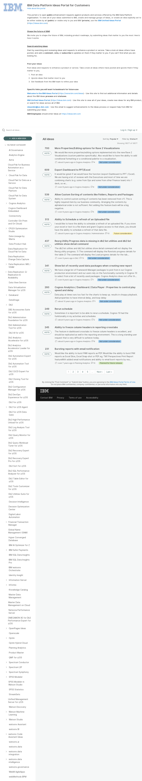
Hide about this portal (36, 8)
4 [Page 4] (82, 372)
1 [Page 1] (68, 372)
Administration (98, 233)
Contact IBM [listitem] (46, 397)
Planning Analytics (82, 363)
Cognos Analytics (83, 162)
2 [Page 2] (73, 372)
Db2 (76, 258)
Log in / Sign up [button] (129, 130)
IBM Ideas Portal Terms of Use (122, 382)
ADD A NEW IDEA (17, 138)
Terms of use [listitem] (75, 397)
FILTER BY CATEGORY (15, 145)
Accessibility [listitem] (92, 397)
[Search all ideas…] (19, 130)
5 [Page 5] (87, 372)
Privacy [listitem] (60, 397)
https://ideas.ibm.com (37, 23)
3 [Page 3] (77, 372)
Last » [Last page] (109, 372)
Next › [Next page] (100, 372)
